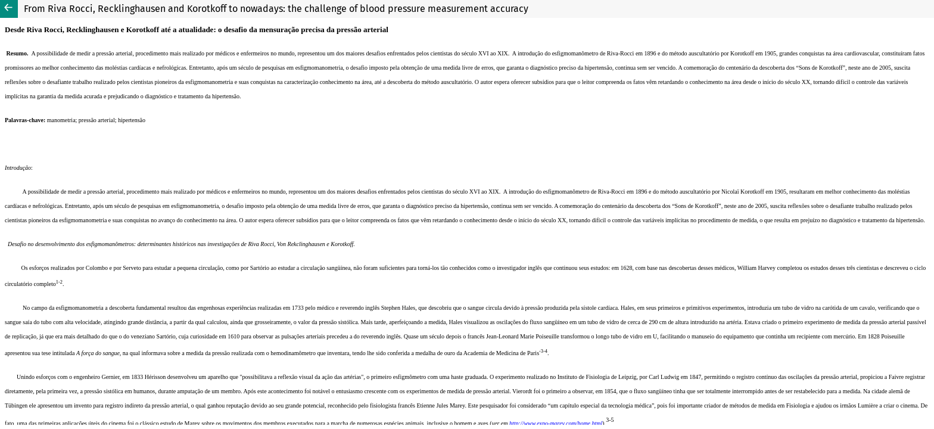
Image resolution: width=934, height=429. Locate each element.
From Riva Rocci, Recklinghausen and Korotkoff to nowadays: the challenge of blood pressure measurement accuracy (276, 8)
